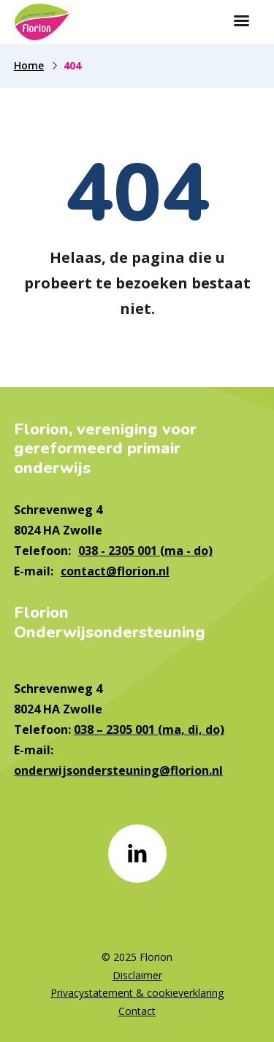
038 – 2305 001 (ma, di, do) (149, 729)
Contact (137, 1011)
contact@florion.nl (115, 571)
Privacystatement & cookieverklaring (137, 993)
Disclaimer (137, 975)
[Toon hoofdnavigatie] (241, 22)
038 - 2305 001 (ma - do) (145, 551)
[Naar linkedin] (137, 853)
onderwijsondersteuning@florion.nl (118, 770)
